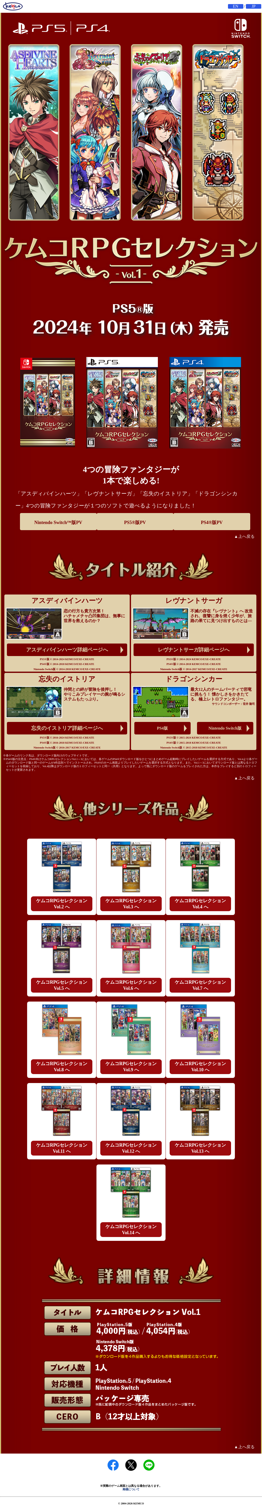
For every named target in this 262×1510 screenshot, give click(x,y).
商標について (131, 1489)
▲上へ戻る (244, 536)
